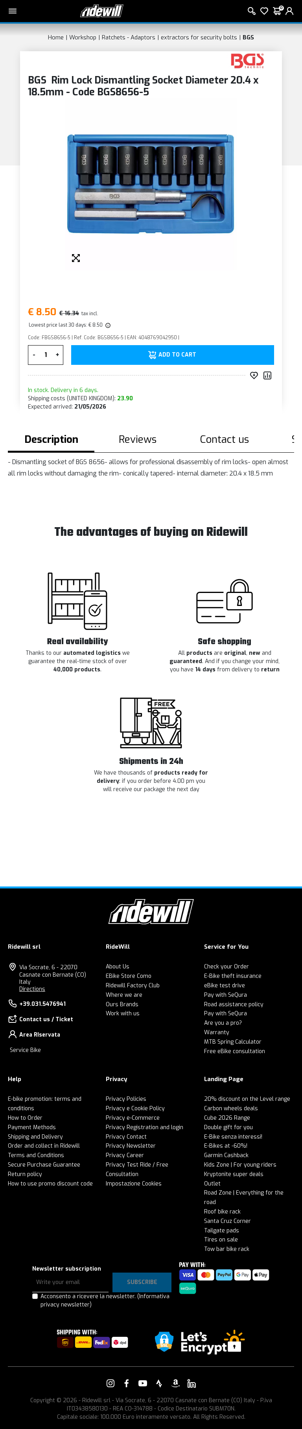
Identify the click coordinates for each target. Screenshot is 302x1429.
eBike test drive (224, 985)
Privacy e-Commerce (133, 1118)
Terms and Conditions (36, 1155)
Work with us (123, 1013)
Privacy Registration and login (144, 1127)
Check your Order (226, 966)
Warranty (216, 1032)
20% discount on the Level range (247, 1099)
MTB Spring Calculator (232, 1042)
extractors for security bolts (199, 37)
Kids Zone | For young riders (240, 1165)
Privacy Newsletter (131, 1146)
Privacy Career (125, 1155)
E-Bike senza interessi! (233, 1137)
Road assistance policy (233, 1004)
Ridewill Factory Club (133, 985)
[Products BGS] (247, 60)
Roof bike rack (222, 1211)
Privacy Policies (126, 1099)
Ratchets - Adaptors (128, 37)
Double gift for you (228, 1127)
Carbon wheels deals (231, 1108)
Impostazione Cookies (134, 1183)
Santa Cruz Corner (227, 1221)
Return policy (25, 1174)
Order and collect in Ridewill (44, 1146)
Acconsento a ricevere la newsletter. (105, 1300)
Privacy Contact (126, 1137)
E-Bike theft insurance (232, 976)
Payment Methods (32, 1127)
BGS (248, 37)
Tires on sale (221, 1239)
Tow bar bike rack (226, 1249)
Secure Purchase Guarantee (44, 1165)
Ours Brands (122, 1004)
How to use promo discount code (50, 1183)
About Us (117, 966)
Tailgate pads (221, 1230)
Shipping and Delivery (35, 1137)
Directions (32, 989)
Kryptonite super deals (233, 1174)
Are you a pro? (223, 1023)
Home (56, 37)
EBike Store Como (128, 976)
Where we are (124, 995)
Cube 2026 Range (227, 1118)
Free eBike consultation (234, 1051)
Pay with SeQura (225, 995)
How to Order (25, 1118)
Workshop (82, 37)
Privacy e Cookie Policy (135, 1108)
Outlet (212, 1183)
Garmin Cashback (226, 1155)
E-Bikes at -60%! (225, 1146)
